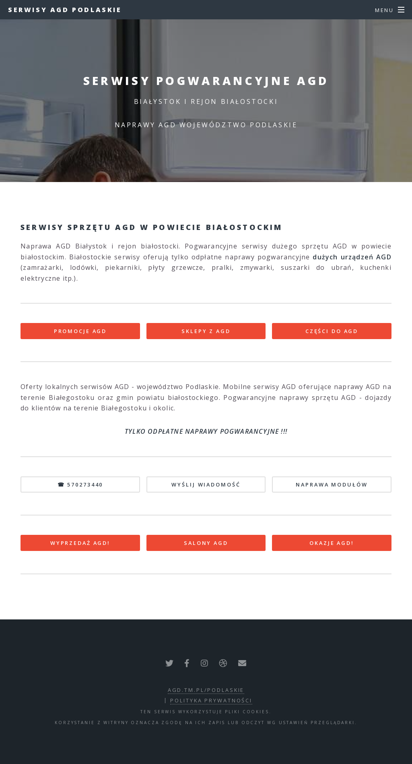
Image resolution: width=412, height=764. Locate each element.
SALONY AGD (206, 543)
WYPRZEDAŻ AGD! (80, 543)
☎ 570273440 (80, 484)
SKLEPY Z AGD (206, 331)
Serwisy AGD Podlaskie (65, 9)
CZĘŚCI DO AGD (331, 331)
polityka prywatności (211, 700)
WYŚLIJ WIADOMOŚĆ (205, 484)
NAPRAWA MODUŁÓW (331, 484)
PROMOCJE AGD (80, 331)
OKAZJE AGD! (331, 543)
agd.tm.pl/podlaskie (206, 690)
